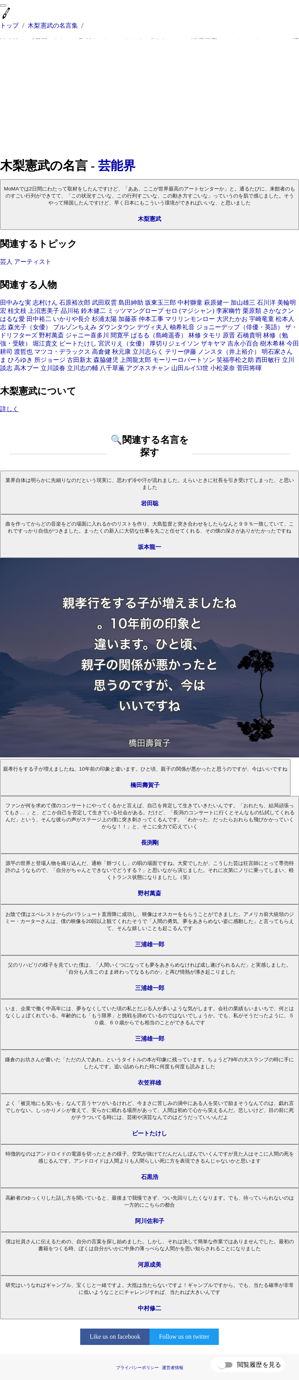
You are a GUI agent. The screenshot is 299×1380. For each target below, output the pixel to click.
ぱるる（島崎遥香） (159, 335)
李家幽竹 (228, 310)
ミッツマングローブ (135, 310)
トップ (9, 25)
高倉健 (101, 351)
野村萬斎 (51, 335)
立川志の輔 (82, 368)
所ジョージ (49, 359)
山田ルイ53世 (190, 368)
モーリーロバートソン (184, 359)
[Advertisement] (149, 98)
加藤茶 (127, 319)
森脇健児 (105, 359)
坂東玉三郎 (160, 302)
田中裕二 (38, 319)
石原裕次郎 (74, 302)
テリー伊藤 (180, 351)
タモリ (211, 335)
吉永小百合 (243, 343)
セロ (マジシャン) (190, 310)
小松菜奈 (222, 368)
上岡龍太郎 (135, 359)
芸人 (6, 261)
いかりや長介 (71, 319)
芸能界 (116, 166)
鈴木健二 (93, 310)
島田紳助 (130, 302)
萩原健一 (216, 302)
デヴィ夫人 (152, 327)
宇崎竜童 (261, 319)
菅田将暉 (249, 368)
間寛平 (120, 335)
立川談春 (52, 368)
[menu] (3, 5)
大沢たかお (232, 319)
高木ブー (26, 368)
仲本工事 (151, 319)
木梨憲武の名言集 (53, 25)
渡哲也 (23, 351)
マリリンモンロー (190, 319)
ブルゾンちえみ (75, 327)
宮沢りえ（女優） (123, 343)
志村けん (45, 302)
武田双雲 (104, 302)
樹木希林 (272, 343)
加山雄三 (242, 302)
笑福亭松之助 (235, 359)
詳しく (9, 409)
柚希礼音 (182, 327)
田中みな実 (15, 302)
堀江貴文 (45, 343)
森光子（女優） (29, 327)
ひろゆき (20, 359)
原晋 (229, 335)
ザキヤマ (213, 343)
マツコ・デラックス (62, 351)
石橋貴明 (249, 335)
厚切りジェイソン (174, 343)
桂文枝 (17, 310)
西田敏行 (267, 359)
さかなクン (278, 310)
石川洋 (266, 302)
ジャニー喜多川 (87, 335)
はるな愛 (12, 319)
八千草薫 (112, 368)
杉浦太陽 (104, 319)
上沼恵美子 (43, 310)
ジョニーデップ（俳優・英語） (239, 327)
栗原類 (252, 310)
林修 (194, 335)
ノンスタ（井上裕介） (229, 351)
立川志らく (148, 351)
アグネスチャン (148, 368)
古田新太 (79, 359)
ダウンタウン (116, 327)
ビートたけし (78, 343)
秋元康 (121, 351)
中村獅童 (190, 302)
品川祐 (70, 310)
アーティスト (32, 261)
